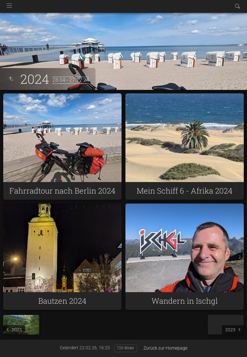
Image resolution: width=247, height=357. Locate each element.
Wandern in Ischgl (184, 301)
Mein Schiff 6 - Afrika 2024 (185, 191)
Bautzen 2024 (62, 301)
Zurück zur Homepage (165, 348)
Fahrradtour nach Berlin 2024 (62, 191)
